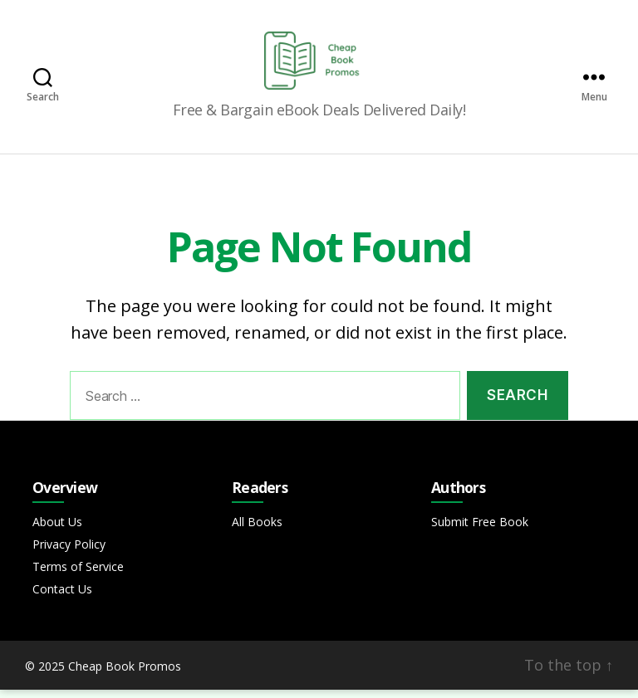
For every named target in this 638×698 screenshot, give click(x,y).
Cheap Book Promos (124, 674)
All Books (257, 530)
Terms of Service (78, 575)
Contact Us (62, 597)
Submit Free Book (479, 530)
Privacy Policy (69, 552)
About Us (57, 530)
